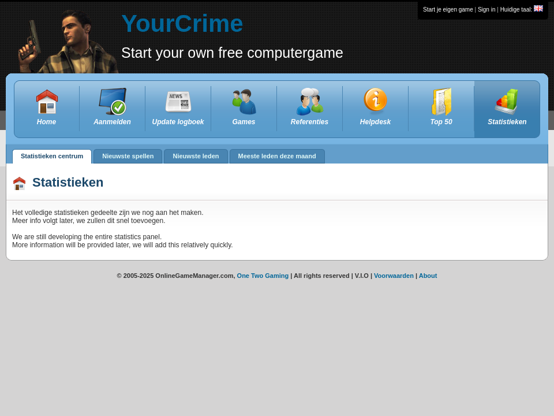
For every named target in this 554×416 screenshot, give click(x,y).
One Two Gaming (263, 275)
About (428, 275)
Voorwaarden (394, 275)
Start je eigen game (448, 9)
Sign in (487, 9)
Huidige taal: (521, 9)
